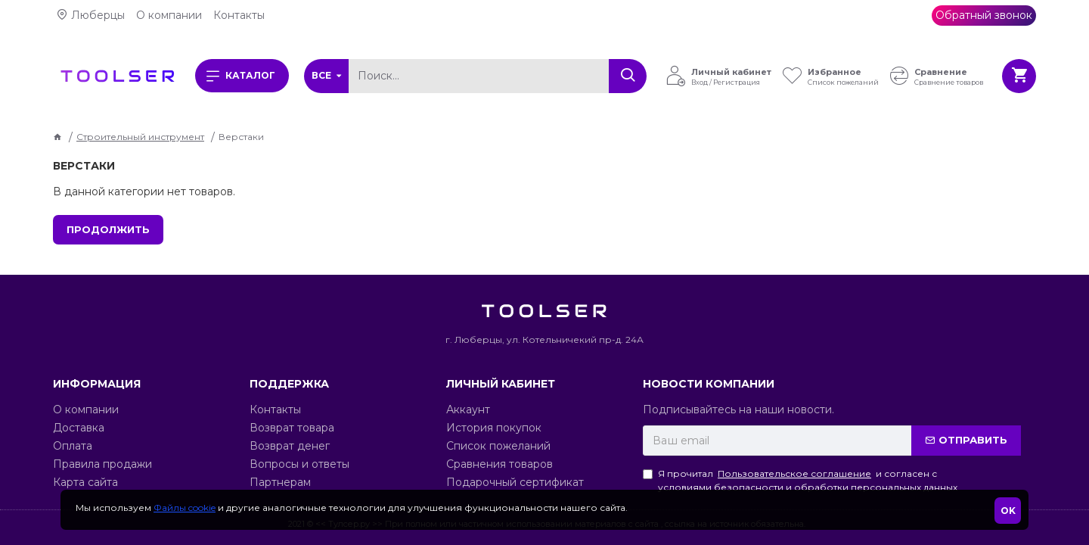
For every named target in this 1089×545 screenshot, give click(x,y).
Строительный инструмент (140, 136)
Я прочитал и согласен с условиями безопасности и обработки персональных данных (800, 480)
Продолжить (108, 229)
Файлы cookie (185, 507)
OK (1008, 510)
